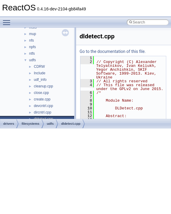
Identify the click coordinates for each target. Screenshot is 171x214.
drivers (8, 123)
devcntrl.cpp (43, 106)
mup (32, 34)
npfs (32, 47)
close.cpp (41, 93)
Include (39, 73)
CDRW (39, 66)
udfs (32, 60)
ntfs (32, 53)
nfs (31, 40)
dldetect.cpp (70, 123)
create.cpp (42, 99)
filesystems (30, 123)
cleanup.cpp (43, 86)
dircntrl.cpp (42, 112)
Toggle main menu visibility (8, 20)
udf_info (40, 80)
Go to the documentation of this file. (113, 51)
